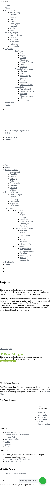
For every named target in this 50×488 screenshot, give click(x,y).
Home (8, 269)
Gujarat (9, 271)
